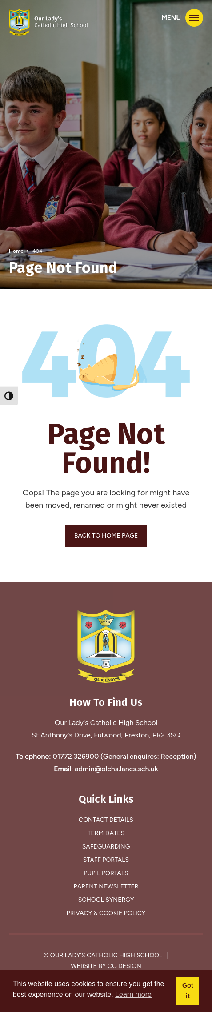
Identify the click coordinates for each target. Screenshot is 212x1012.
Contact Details (106, 820)
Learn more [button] (133, 994)
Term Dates (106, 833)
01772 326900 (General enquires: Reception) (124, 756)
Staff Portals (106, 860)
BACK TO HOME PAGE (106, 535)
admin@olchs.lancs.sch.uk (116, 769)
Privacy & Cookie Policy (106, 913)
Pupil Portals (106, 873)
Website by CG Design (106, 966)
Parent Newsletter (106, 886)
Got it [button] (187, 991)
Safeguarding (106, 846)
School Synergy (106, 900)
